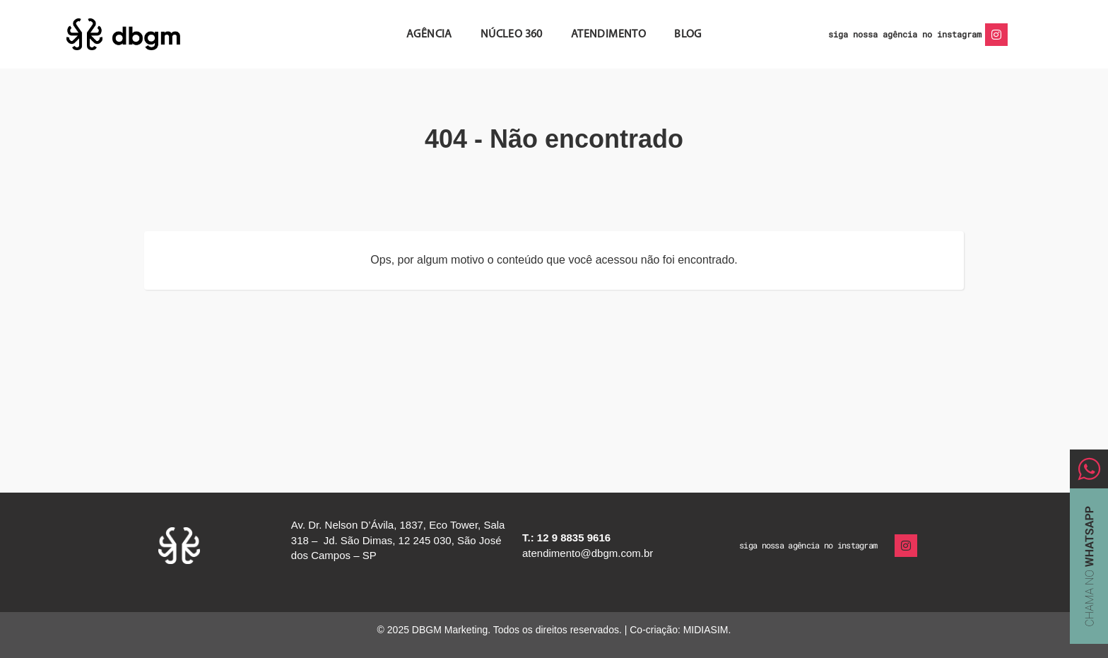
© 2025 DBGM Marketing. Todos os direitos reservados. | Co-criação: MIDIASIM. (554, 629)
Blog (688, 34)
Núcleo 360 (512, 34)
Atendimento (608, 34)
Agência (429, 34)
